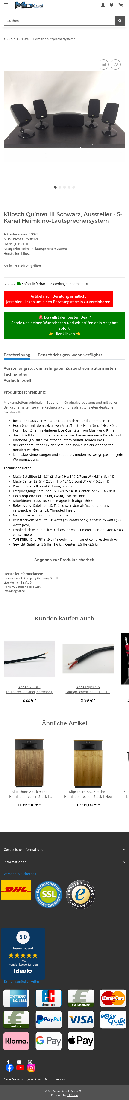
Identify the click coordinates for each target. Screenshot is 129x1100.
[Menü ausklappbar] (6, 3)
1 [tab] (55, 187)
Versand (61, 1079)
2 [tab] (60, 187)
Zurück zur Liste (18, 39)
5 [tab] (73, 187)
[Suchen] (120, 21)
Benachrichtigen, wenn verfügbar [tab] (70, 355)
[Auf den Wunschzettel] (116, 64)
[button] (103, 5)
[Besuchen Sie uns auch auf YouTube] (19, 1066)
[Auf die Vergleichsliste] (104, 64)
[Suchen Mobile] (59, 21)
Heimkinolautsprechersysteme (44, 248)
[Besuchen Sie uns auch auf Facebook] (8, 1066)
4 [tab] (69, 187)
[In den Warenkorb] (7, 53)
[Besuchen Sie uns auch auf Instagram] (30, 1066)
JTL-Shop (72, 1095)
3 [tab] (64, 187)
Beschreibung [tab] (17, 355)
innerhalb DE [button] (78, 284)
